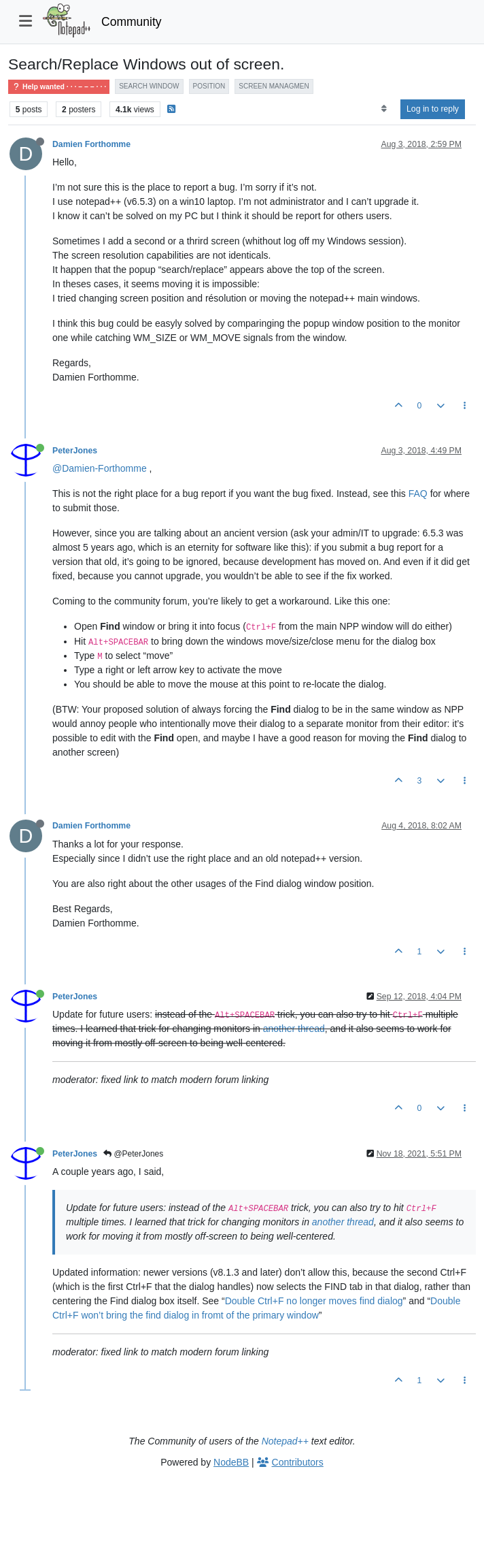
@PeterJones (133, 1154)
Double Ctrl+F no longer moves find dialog (314, 1300)
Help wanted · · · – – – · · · (59, 86)
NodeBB (231, 1462)
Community (131, 22)
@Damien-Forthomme (99, 468)
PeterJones (74, 450)
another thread (294, 1028)
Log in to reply (433, 109)
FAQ (418, 493)
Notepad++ (285, 1441)
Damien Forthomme (91, 144)
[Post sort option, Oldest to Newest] (384, 108)
